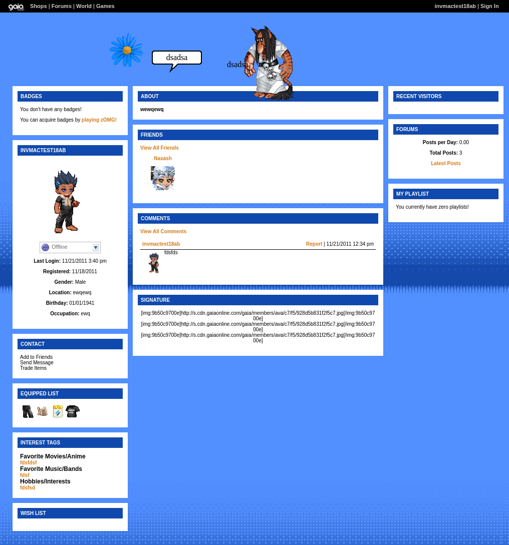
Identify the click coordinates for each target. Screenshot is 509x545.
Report (314, 244)
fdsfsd (27, 487)
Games (105, 6)
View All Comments (163, 231)
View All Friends (159, 148)
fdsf (24, 475)
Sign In (489, 6)
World (84, 6)
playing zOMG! (99, 120)
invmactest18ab (161, 244)
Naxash (163, 158)
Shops (38, 6)
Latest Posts (445, 163)
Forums (62, 6)
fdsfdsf (28, 462)
